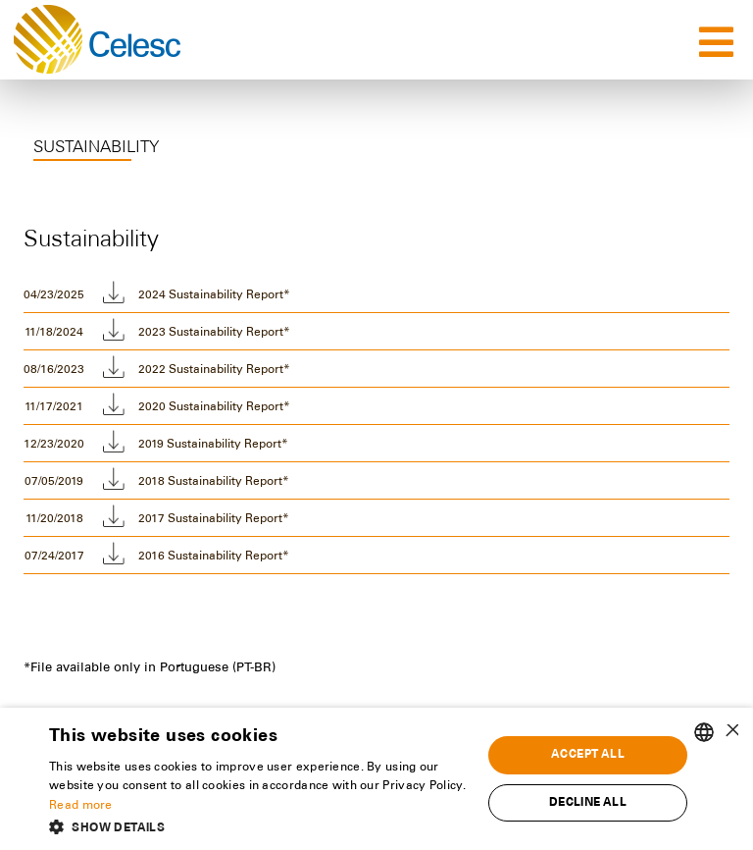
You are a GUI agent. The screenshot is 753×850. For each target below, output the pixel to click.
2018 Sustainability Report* (213, 482)
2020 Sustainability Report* (214, 407)
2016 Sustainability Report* (213, 556)
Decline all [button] (588, 803)
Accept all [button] (588, 755)
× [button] (731, 731)
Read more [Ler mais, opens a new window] (81, 806)
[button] (259, 826)
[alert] (376, 779)
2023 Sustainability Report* (214, 333)
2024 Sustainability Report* (214, 295)
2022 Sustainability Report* (214, 370)
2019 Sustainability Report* (213, 445)
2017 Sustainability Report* (213, 519)
